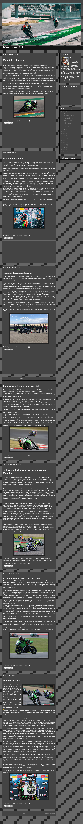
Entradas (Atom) (32, 819)
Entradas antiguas (49, 813)
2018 (64, 129)
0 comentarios (23, 121)
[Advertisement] (29, 137)
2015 (64, 136)
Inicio (23, 813)
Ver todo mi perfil (65, 81)
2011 (64, 145)
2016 (64, 133)
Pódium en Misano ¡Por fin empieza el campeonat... (69, 122)
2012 (64, 142)
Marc (73, 57)
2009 (64, 149)
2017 (64, 131)
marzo (66, 126)
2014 (64, 138)
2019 (64, 111)
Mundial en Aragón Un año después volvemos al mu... (69, 117)
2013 (64, 140)
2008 (64, 151)
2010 (64, 147)
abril (65, 113)
